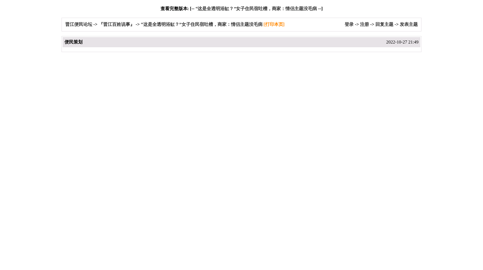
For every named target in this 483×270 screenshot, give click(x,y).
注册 (364, 24)
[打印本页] (274, 24)
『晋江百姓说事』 (117, 24)
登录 (349, 24)
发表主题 (409, 24)
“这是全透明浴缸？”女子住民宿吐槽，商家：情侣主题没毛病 (256, 8)
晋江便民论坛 (78, 24)
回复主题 (384, 24)
